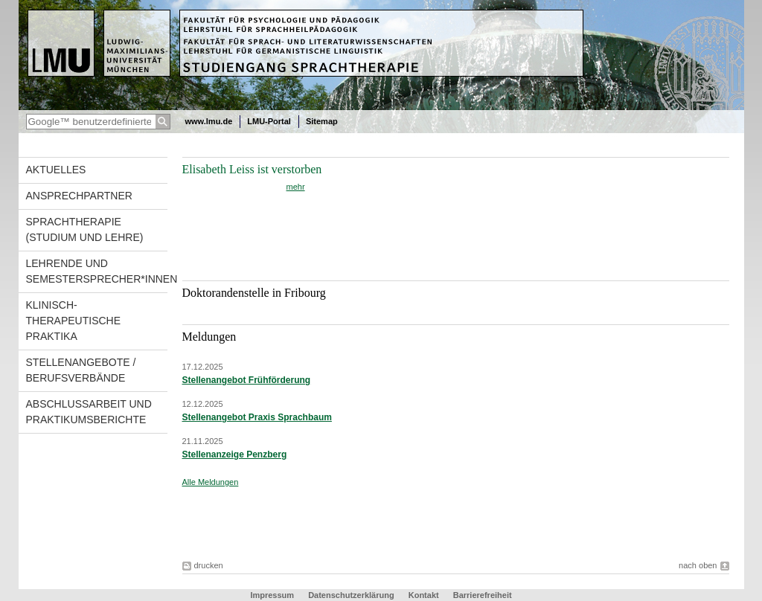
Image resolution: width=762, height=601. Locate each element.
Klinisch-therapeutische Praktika (73, 320)
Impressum (272, 595)
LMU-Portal (269, 121)
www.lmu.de (209, 121)
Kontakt (424, 595)
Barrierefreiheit (482, 595)
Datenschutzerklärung (351, 595)
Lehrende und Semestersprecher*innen (96, 271)
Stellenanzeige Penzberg (234, 454)
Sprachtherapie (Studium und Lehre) (85, 229)
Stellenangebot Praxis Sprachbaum (257, 417)
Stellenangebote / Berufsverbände (81, 370)
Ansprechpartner (79, 196)
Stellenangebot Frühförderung (246, 380)
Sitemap (322, 121)
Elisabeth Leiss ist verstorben (252, 169)
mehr (295, 186)
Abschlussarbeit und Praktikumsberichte (89, 411)
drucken (208, 565)
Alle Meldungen (210, 482)
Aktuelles (56, 170)
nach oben (698, 565)
